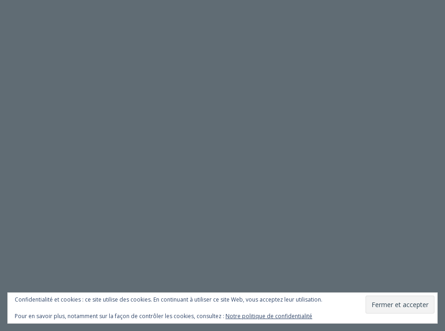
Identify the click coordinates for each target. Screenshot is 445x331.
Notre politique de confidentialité (268, 316)
